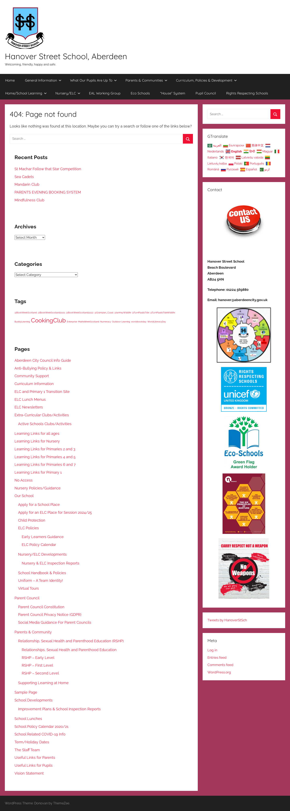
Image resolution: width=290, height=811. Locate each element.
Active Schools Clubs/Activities (44, 424)
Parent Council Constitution (41, 607)
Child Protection (31, 520)
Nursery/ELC (67, 93)
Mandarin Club (26, 184)
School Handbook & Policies (42, 573)
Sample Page (25, 692)
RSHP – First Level (37, 665)
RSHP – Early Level (38, 658)
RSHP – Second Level (40, 673)
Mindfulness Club (29, 200)
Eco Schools (140, 93)
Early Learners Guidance (43, 537)
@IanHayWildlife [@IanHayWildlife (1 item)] (122, 312)
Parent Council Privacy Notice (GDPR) (49, 614)
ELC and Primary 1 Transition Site (42, 391)
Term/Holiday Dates (31, 742)
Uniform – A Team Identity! (40, 580)
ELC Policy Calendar (39, 545)
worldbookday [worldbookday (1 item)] (138, 321)
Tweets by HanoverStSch (227, 620)
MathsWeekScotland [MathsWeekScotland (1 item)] (88, 321)
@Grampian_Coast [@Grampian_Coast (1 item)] (103, 312)
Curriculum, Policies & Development (206, 80)
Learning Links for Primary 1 (38, 472)
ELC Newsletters (28, 407)
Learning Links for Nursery (37, 441)
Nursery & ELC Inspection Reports (50, 563)
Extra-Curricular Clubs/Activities (41, 415)
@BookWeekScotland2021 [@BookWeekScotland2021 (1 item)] (51, 312)
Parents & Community (33, 632)
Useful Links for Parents (34, 757)
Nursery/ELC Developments (42, 554)
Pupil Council (206, 93)
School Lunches (28, 719)
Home (10, 80)
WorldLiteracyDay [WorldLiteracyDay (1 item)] (156, 321)
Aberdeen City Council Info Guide (42, 360)
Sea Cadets (24, 177)
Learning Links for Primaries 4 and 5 (45, 457)
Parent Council (26, 598)
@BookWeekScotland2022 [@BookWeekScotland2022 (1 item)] (79, 312)
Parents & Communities (146, 80)
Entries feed (217, 658)
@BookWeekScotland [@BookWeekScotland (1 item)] (25, 312)
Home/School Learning (26, 93)
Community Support (31, 376)
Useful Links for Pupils (33, 765)
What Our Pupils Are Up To (93, 80)
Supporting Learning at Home (43, 683)
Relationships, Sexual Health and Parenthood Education (69, 650)
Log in (212, 650)
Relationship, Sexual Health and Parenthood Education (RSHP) (71, 641)
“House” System (172, 93)
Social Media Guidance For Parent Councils (54, 622)
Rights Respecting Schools (247, 93)
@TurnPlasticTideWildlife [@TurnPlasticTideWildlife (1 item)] (162, 312)
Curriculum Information (34, 384)
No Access (23, 480)
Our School (24, 496)
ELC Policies (28, 528)
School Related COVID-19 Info (39, 734)
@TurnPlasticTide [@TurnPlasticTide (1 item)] (140, 312)
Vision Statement (29, 773)
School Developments (33, 700)
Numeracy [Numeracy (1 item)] (105, 321)
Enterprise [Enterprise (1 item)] (72, 321)
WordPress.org (219, 672)
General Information (43, 80)
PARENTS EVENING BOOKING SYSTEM (47, 192)
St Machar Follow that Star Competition (47, 169)
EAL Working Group (104, 93)
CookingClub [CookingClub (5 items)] (48, 320)
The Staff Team (27, 750)
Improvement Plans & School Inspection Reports (59, 709)
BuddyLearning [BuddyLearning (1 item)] (22, 321)
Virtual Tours (28, 588)
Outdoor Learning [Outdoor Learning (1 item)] (121, 321)
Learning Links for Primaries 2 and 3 (44, 449)
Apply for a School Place (39, 504)
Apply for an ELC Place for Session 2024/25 (55, 512)
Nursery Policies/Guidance (37, 488)
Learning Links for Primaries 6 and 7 (45, 464)
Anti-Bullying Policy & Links (37, 368)
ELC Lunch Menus (30, 399)
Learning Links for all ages (36, 433)
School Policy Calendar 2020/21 (41, 726)
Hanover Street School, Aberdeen (66, 56)
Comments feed (220, 665)
